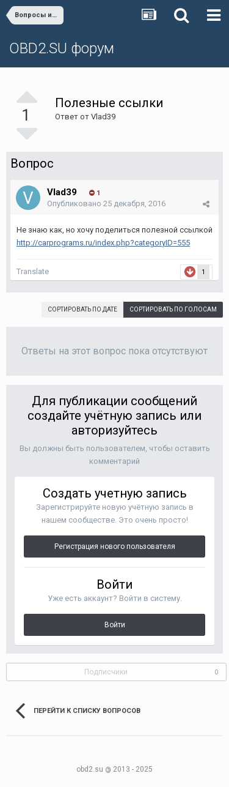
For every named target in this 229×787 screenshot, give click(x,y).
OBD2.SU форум (61, 48)
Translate (32, 271)
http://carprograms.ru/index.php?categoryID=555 (103, 242)
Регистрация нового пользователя (114, 546)
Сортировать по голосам (173, 309)
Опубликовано (106, 203)
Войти (114, 625)
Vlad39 (103, 116)
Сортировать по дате (82, 309)
